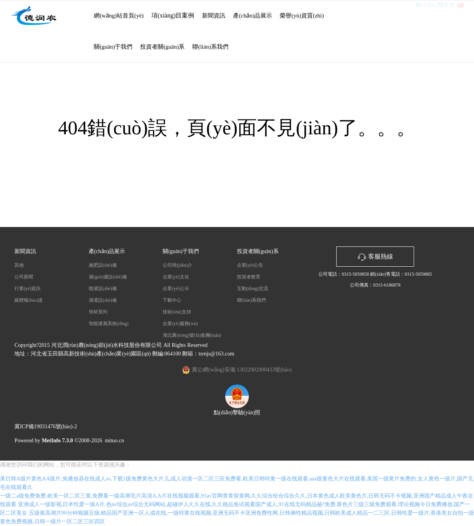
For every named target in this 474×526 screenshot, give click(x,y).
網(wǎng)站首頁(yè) (119, 15)
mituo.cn (114, 440)
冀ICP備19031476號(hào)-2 (45, 426)
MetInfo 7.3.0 (57, 440)
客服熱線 (375, 256)
